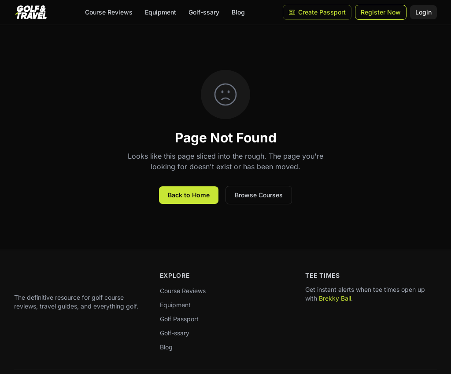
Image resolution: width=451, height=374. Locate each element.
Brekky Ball (335, 298)
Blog (238, 12)
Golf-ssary (204, 12)
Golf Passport (179, 319)
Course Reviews (109, 12)
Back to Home (189, 195)
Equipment (160, 12)
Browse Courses (259, 195)
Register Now (381, 12)
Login (423, 12)
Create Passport (317, 12)
